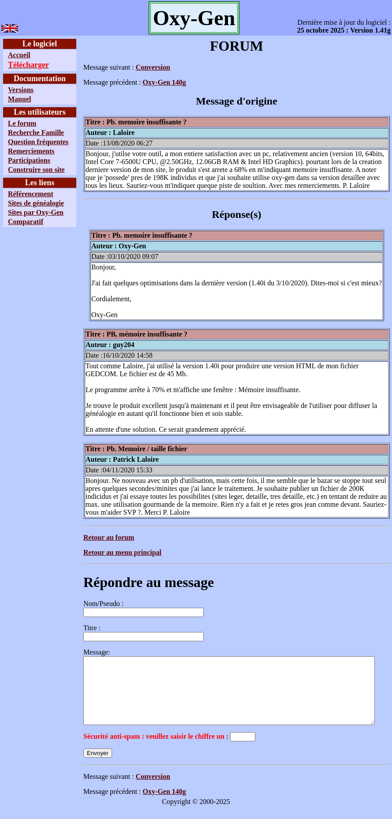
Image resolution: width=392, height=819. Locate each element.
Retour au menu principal (102, 552)
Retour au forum (88, 537)
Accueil (19, 55)
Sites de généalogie (20, 231)
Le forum (22, 123)
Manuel (19, 99)
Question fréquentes (20, 153)
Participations (29, 176)
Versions (21, 89)
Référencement (30, 217)
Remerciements (31, 167)
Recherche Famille (22, 136)
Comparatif (25, 261)
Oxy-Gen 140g (144, 82)
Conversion (133, 67)
